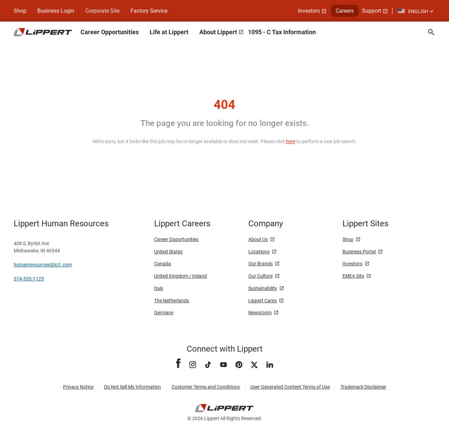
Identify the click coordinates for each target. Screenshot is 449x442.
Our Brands (260, 263)
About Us (258, 239)
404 (224, 105)
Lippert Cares (262, 300)
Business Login (55, 11)
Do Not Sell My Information (132, 387)
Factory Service (148, 11)
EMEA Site (353, 276)
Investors (309, 11)
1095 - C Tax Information (282, 32)
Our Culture (260, 276)
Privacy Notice (78, 387)
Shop (20, 11)
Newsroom (260, 312)
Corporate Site (102, 11)
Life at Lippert (169, 32)
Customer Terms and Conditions (206, 387)
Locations (259, 251)
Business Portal (359, 251)
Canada (162, 263)
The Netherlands (171, 300)
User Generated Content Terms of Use (290, 387)
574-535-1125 (29, 278)
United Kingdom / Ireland (180, 276)
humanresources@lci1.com (43, 264)
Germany (164, 312)
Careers (345, 11)
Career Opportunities (109, 32)
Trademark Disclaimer (363, 387)
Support (371, 11)
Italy (158, 288)
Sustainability (262, 288)
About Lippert (218, 32)
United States (168, 251)
